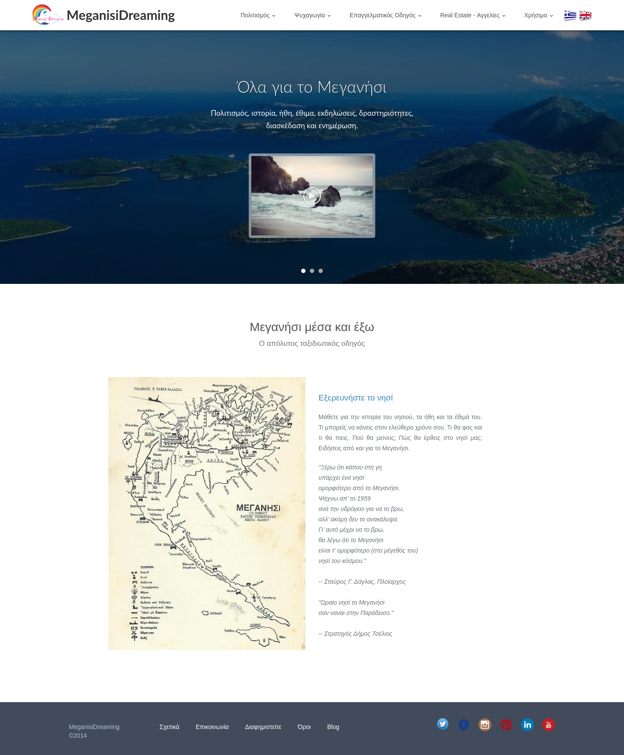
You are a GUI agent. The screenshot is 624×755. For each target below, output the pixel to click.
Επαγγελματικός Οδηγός (385, 15)
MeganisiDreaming (121, 14)
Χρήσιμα (538, 15)
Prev (30, 157)
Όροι (304, 726)
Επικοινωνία (212, 726)
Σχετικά (169, 726)
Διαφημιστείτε (263, 726)
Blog (333, 726)
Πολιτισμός (258, 15)
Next (593, 157)
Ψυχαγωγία (312, 15)
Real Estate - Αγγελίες (472, 15)
